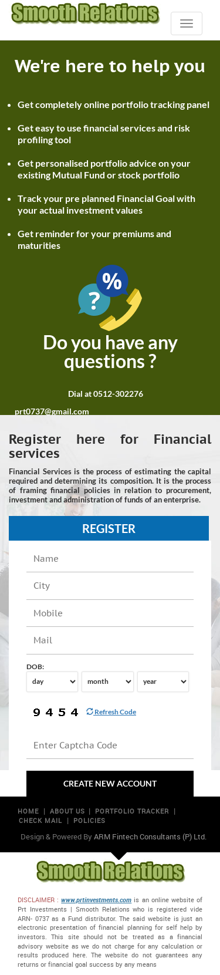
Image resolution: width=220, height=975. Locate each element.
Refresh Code (111, 711)
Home (28, 811)
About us (67, 811)
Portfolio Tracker (132, 811)
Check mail (40, 820)
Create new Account (110, 783)
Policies (89, 820)
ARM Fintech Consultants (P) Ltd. (150, 836)
